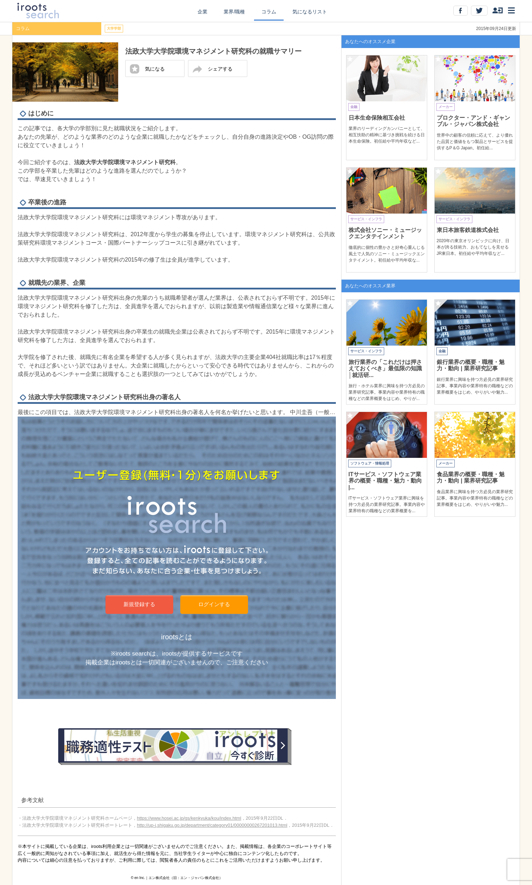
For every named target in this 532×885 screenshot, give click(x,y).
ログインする (214, 604)
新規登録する (139, 604)
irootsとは (177, 637)
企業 (202, 11)
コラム (268, 11)
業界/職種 (234, 11)
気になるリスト (309, 11)
